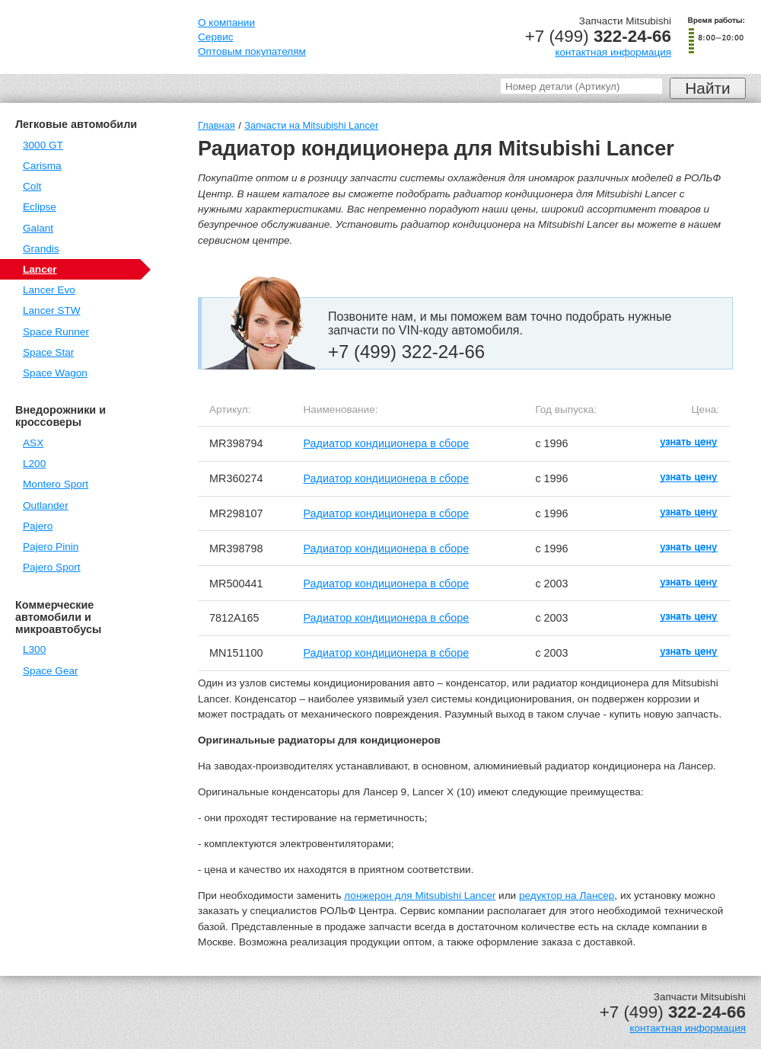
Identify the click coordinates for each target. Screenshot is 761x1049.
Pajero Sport (52, 567)
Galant (38, 228)
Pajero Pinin (50, 546)
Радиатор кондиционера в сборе (387, 443)
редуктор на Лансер (566, 895)
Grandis (41, 248)
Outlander (45, 505)
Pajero (38, 526)
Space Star (48, 352)
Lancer (40, 269)
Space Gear (50, 670)
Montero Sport (55, 484)
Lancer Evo (49, 290)
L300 (34, 649)
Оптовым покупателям (252, 51)
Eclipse (39, 207)
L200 (34, 463)
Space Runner (56, 331)
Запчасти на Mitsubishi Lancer (311, 125)
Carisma (42, 165)
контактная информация (613, 52)
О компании (226, 22)
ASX (33, 443)
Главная (216, 125)
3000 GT (43, 145)
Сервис (216, 37)
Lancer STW (52, 310)
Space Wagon (55, 373)
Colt (32, 186)
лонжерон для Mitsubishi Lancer (419, 895)
